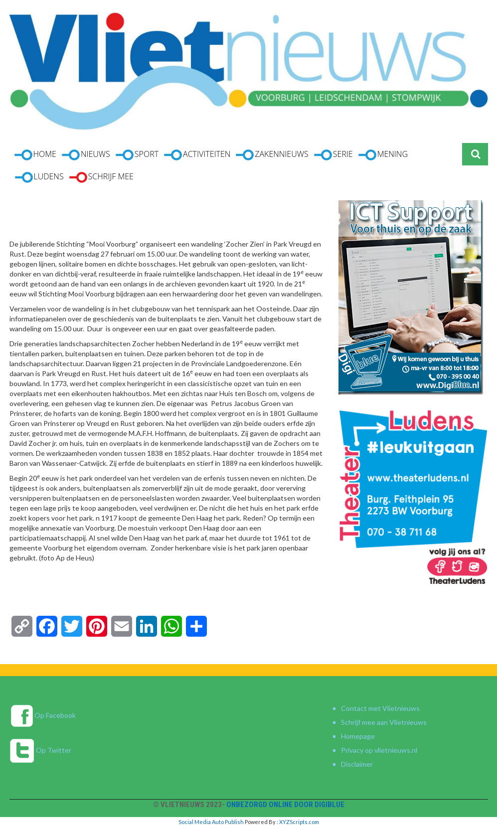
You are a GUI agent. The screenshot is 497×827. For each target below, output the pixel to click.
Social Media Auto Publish (211, 822)
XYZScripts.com (299, 822)
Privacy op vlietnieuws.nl (379, 750)
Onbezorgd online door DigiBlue (285, 804)
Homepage (358, 736)
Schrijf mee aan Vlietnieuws (384, 722)
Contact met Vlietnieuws (380, 708)
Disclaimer (357, 764)
